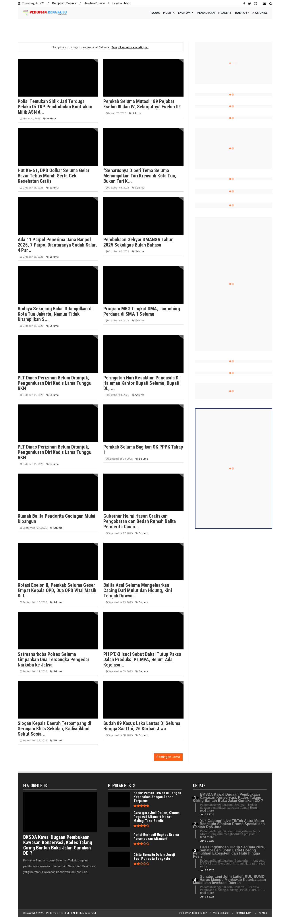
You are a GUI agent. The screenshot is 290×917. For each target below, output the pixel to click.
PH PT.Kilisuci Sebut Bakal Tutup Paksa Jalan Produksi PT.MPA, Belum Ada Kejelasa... (142, 659)
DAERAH (241, 12)
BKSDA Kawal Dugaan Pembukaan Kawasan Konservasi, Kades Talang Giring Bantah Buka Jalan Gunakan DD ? (57, 845)
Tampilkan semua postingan (130, 47)
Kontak (263, 913)
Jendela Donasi (94, 3)
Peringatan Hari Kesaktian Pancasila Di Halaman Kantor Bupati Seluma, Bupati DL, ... (141, 383)
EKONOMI (184, 12)
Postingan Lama (168, 757)
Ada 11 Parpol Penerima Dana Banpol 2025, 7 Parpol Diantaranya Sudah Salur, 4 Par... (57, 245)
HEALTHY (224, 12)
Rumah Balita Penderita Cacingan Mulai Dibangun (56, 518)
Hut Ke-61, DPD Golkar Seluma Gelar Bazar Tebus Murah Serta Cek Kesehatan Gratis (53, 176)
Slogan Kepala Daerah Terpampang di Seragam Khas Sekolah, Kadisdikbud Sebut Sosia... (54, 729)
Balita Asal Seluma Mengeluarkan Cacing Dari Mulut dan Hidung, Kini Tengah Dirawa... (137, 590)
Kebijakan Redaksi (64, 3)
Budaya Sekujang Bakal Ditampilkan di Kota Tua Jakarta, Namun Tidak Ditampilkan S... (55, 314)
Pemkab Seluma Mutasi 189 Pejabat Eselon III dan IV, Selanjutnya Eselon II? (142, 104)
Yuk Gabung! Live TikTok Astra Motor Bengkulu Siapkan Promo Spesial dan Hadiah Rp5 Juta (229, 824)
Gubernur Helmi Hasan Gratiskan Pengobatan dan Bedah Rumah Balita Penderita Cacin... (139, 521)
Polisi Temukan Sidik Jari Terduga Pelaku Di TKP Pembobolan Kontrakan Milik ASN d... (55, 107)
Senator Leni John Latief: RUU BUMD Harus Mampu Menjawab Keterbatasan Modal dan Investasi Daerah (229, 880)
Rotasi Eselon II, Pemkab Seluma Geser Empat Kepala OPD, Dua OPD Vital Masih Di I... (57, 590)
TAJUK (155, 12)
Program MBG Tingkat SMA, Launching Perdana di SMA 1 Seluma (141, 311)
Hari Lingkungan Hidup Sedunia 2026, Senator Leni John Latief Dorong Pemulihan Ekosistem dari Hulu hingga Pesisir (229, 851)
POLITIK (168, 12)
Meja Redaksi (221, 913)
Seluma (51, 118)
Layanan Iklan (121, 3)
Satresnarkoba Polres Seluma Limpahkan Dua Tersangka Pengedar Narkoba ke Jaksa (53, 659)
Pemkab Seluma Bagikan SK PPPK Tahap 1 (143, 449)
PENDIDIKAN (206, 12)
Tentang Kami (244, 913)
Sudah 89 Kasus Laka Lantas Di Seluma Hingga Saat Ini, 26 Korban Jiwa (141, 726)
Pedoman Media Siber (193, 913)
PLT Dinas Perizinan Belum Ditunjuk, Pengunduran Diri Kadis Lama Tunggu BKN (54, 383)
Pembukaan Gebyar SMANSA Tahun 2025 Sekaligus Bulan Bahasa (138, 242)
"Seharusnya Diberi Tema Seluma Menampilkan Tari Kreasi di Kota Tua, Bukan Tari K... (139, 176)
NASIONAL (259, 12)
